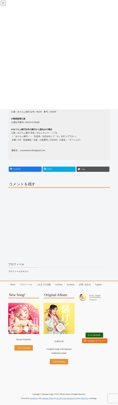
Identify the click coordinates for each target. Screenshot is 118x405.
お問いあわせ (85, 285)
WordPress (34, 398)
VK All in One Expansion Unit (67, 398)
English (98, 285)
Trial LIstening (59, 362)
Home (12, 285)
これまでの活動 (43, 285)
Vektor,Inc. (84, 398)
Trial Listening (24, 348)
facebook (70, 285)
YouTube (59, 285)
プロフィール (26, 285)
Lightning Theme (48, 398)
